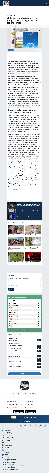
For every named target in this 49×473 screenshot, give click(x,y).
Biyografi (6, 450)
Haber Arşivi (28, 407)
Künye (5, 454)
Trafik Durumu (29, 401)
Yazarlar (5, 444)
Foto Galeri (6, 440)
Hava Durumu (29, 398)
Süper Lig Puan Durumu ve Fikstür (15, 404)
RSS (13, 417)
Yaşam (15, 15)
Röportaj (5, 449)
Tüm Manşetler (29, 404)
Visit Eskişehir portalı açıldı (14, 234)
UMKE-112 (9, 439)
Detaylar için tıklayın (25, 330)
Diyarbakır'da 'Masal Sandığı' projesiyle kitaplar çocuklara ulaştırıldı (14, 248)
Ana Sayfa (6, 428)
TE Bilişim (28, 421)
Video (5, 442)
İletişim (5, 455)
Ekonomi (8, 434)
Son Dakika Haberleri (12, 407)
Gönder (11, 289)
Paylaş (11, 50)
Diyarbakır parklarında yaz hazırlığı (15, 261)
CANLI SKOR (24, 373)
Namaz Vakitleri (11, 401)
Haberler (9, 15)
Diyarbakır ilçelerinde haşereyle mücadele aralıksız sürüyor (32, 248)
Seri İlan (5, 447)
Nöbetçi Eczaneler (12, 398)
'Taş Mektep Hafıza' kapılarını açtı (32, 234)
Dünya (7, 435)
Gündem (8, 432)
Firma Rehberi (7, 445)
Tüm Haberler (9, 437)
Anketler (5, 452)
